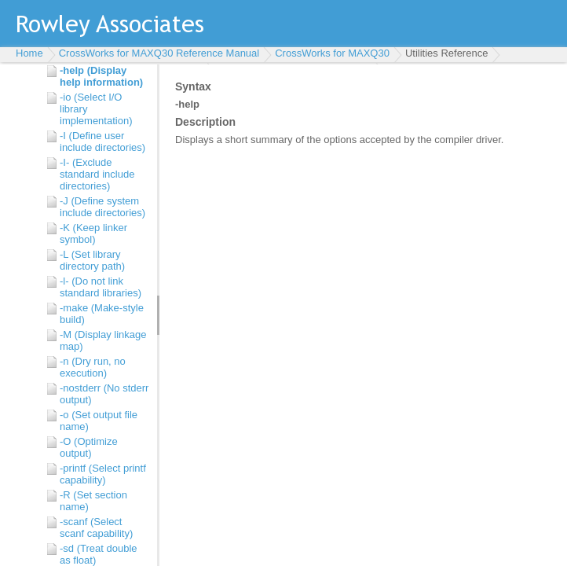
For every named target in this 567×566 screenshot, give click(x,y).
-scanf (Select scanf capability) (96, 527)
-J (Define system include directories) (102, 207)
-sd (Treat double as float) (98, 554)
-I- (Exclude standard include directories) (97, 174)
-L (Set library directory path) (92, 260)
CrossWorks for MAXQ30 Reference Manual (159, 53)
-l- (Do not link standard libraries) (100, 287)
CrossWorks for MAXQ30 (332, 53)
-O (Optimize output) (89, 447)
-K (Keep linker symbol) (93, 233)
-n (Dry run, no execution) (93, 367)
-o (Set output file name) (98, 420)
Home (29, 53)
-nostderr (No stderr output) (104, 394)
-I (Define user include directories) (102, 141)
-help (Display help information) (101, 76)
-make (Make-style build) (102, 313)
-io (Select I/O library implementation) (96, 109)
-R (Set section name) (93, 501)
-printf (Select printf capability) (103, 474)
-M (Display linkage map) (103, 340)
